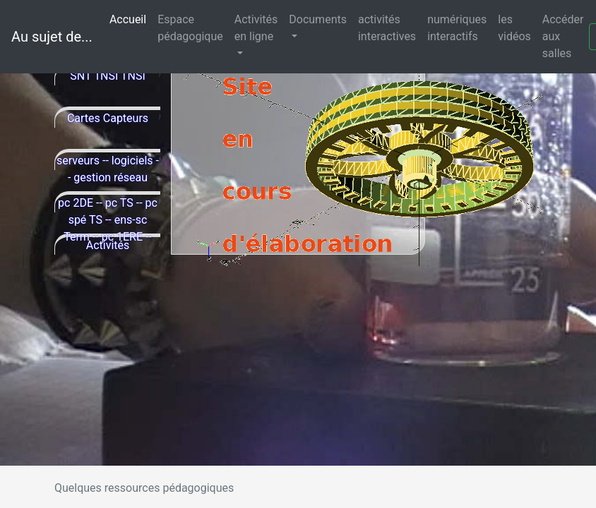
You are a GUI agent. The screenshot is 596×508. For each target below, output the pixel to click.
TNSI (133, 76)
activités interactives (387, 28)
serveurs (78, 160)
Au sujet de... (52, 36)
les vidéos (514, 28)
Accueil (130, 18)
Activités (108, 245)
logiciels (132, 160)
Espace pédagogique (190, 28)
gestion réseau (110, 177)
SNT (80, 76)
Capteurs (125, 118)
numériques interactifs (457, 28)
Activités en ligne (256, 28)
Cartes (83, 118)
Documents (318, 19)
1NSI (106, 76)
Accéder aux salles (563, 36)
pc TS (119, 203)
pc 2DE (75, 203)
